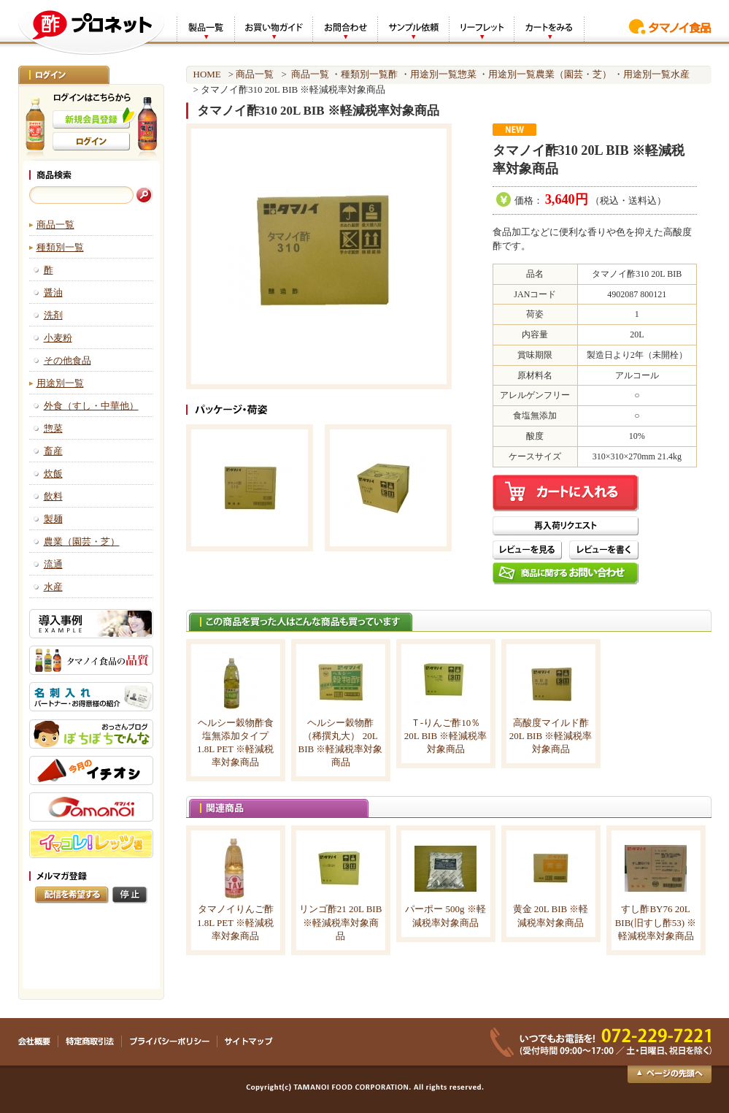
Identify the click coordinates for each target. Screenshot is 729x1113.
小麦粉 (58, 337)
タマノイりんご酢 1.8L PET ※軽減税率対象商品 (235, 922)
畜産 (53, 450)
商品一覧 (55, 224)
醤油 (53, 292)
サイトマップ (248, 1041)
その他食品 (67, 360)
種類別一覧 (60, 247)
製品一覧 (205, 28)
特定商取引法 (90, 1041)
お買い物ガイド (273, 28)
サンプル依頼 (413, 28)
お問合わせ (344, 28)
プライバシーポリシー (169, 1041)
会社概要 (38, 1041)
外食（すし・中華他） (91, 405)
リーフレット (481, 28)
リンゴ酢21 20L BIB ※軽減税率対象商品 (340, 922)
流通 (53, 564)
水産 (53, 586)
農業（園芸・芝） (82, 541)
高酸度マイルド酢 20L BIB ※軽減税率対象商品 (551, 735)
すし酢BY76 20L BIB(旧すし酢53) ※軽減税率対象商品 (656, 922)
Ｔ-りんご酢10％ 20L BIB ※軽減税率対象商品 (445, 735)
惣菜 (53, 428)
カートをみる (549, 28)
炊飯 (53, 473)
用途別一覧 (60, 383)
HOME (207, 74)
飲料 (53, 496)
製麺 (53, 518)
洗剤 (53, 315)
